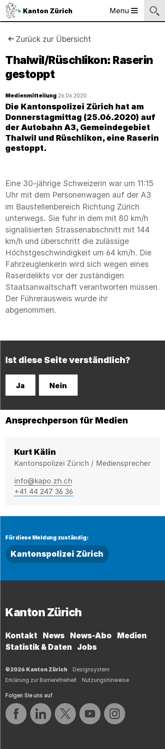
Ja (20, 385)
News (54, 635)
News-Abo (91, 635)
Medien (132, 635)
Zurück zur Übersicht (53, 39)
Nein (58, 385)
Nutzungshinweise (105, 680)
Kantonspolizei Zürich (57, 553)
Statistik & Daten (38, 647)
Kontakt (21, 635)
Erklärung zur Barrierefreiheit (41, 680)
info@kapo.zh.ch (43, 480)
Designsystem (91, 669)
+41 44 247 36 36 (43, 491)
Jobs (87, 647)
